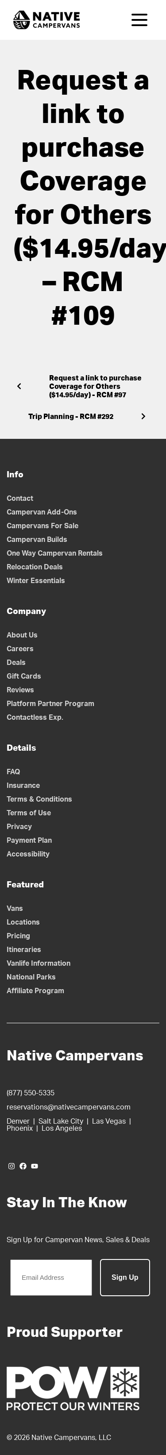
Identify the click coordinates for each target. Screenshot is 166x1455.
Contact (20, 498)
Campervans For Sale (42, 526)
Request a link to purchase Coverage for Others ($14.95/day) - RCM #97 (95, 387)
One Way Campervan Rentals (55, 553)
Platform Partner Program (50, 703)
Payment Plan (29, 840)
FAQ (13, 771)
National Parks (31, 977)
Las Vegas (109, 1121)
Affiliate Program (35, 990)
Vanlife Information (38, 963)
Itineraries (24, 949)
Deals (16, 662)
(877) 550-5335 (30, 1093)
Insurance (23, 785)
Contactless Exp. (35, 717)
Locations (23, 922)
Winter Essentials (36, 580)
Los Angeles (62, 1128)
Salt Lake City (61, 1121)
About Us (22, 635)
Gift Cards (24, 676)
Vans (15, 908)
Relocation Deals (35, 567)
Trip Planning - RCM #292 (70, 416)
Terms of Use (29, 813)
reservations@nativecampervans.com (69, 1107)
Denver (18, 1121)
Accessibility (28, 854)
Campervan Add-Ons (42, 512)
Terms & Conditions (39, 799)
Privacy (19, 826)
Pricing (18, 936)
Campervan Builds (37, 539)
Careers (20, 649)
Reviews (20, 690)
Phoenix (20, 1128)
